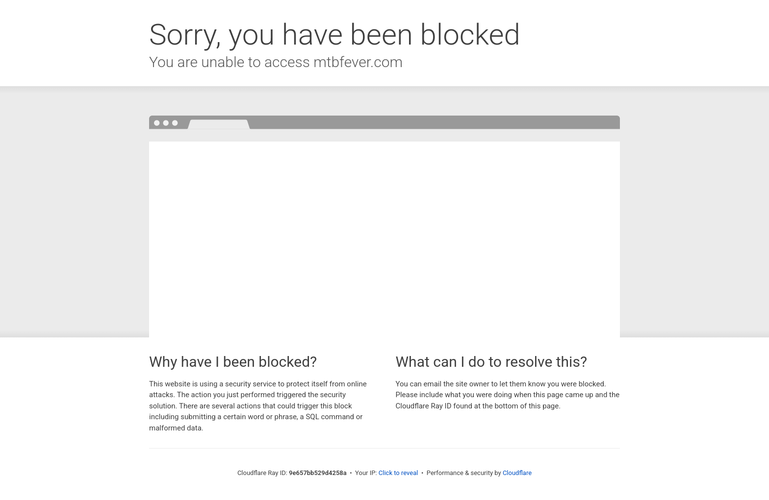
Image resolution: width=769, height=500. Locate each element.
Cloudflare (517, 472)
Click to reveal (398, 472)
